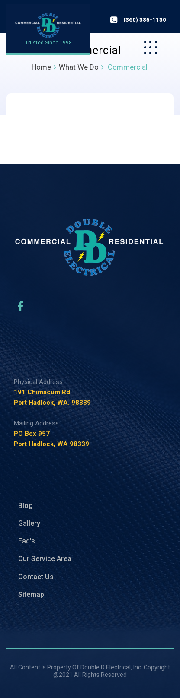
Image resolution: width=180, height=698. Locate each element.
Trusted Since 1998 (48, 43)
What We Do (79, 67)
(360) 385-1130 (144, 19)
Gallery (29, 523)
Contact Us (36, 577)
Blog (25, 505)
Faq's (26, 541)
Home (41, 67)
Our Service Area (44, 559)
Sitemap (31, 594)
